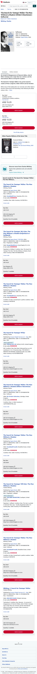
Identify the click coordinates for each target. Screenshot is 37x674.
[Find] (34, 6)
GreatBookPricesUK (12, 447)
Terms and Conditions (23, 668)
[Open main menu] (3, 6)
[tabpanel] (18, 82)
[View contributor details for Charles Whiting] (6, 21)
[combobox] (21, 6)
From (20, 43)
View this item (5, 99)
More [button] (10, 90)
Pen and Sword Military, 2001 (25, 145)
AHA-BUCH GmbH (11, 598)
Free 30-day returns (18, 132)
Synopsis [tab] (4, 72)
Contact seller (6, 203)
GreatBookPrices (11, 196)
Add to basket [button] (19, 110)
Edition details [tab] (14, 72)
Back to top (18, 644)
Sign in (29, 2)
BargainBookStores (12, 245)
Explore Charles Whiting (16, 172)
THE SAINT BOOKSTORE (13, 497)
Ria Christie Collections (13, 396)
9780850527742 (17, 143)
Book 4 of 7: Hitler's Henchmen (9, 18)
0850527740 (21, 142)
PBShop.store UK (11, 344)
